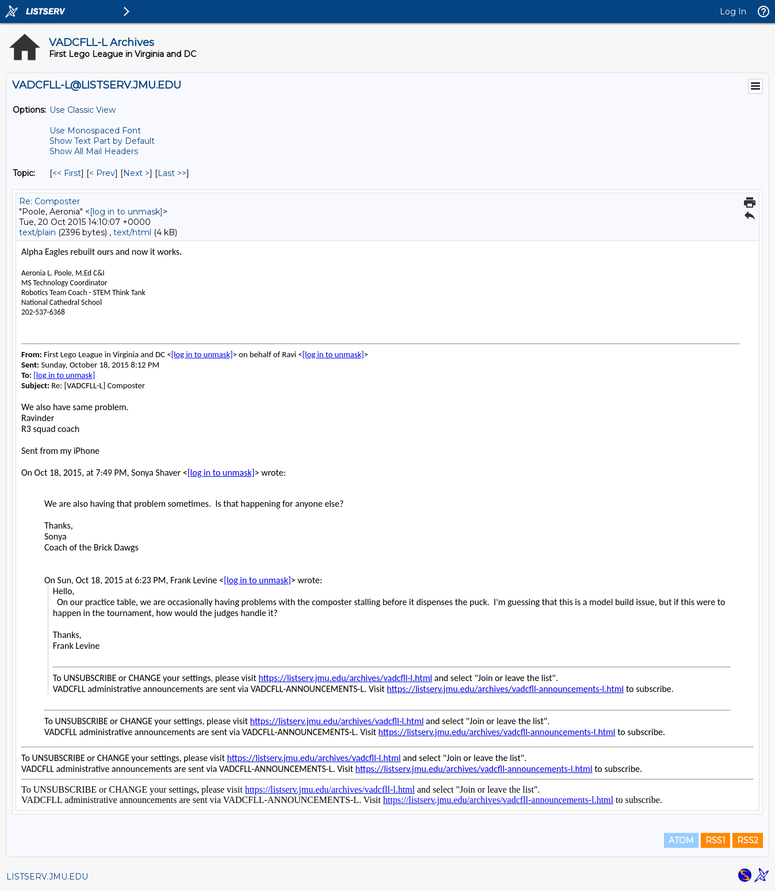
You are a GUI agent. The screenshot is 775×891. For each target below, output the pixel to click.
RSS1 (715, 840)
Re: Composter (49, 201)
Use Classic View (82, 110)
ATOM (681, 840)
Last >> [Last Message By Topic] (172, 173)
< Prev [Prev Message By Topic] (102, 173)
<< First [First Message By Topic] (66, 173)
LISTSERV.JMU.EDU (47, 876)
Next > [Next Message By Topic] (136, 173)
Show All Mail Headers (93, 151)
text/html (132, 232)
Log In (733, 11)
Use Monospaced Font (95, 130)
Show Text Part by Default (102, 141)
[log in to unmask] (126, 212)
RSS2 (747, 840)
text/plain (37, 232)
